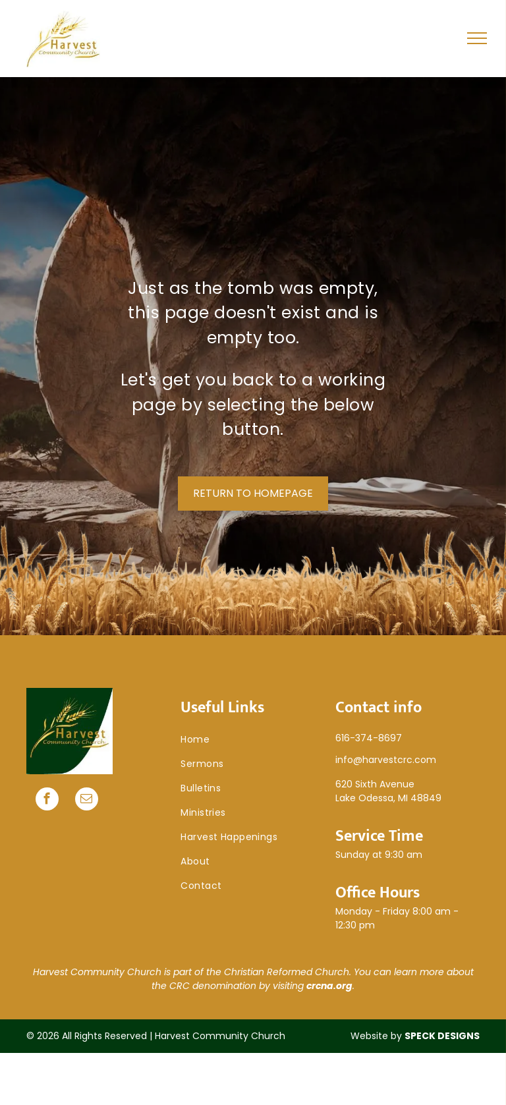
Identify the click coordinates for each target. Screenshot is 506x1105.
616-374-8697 (368, 738)
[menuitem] (253, 739)
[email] (86, 800)
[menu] (477, 38)
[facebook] (47, 800)
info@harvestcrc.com (385, 759)
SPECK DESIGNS (442, 1035)
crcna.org (329, 985)
